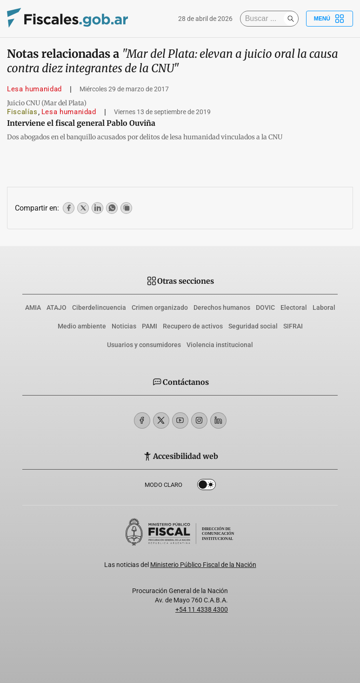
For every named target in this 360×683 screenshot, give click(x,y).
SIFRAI (293, 326)
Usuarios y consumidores (144, 344)
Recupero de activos (193, 326)
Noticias (124, 326)
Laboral (324, 307)
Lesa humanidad (34, 89)
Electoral (293, 307)
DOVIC (265, 307)
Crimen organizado (160, 307)
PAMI (149, 326)
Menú (329, 18)
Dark (206, 486)
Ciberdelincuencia (99, 307)
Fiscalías (22, 112)
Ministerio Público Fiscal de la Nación (203, 564)
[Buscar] (264, 18)
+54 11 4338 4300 (201, 609)
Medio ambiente (82, 326)
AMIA (33, 307)
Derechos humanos (221, 307)
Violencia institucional (220, 344)
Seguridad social (253, 326)
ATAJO (57, 307)
